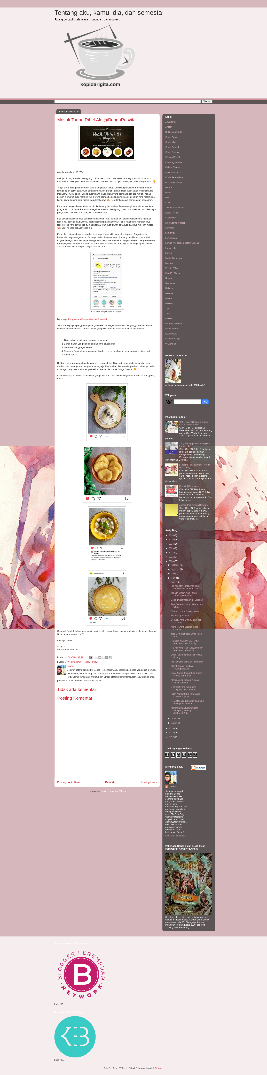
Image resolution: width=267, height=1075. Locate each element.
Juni (173, 578)
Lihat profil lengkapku (175, 835)
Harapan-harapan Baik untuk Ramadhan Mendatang (185, 642)
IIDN (167, 202)
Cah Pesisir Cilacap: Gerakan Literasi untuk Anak (193, 423)
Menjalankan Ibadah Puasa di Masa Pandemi (185, 681)
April (174, 718)
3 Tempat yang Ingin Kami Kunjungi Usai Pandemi (183, 688)
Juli (173, 573)
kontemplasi (171, 238)
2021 (171, 556)
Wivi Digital (170, 343)
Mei (173, 582)
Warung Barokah (173, 323)
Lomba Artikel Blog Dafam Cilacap (182, 243)
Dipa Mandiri (171, 172)
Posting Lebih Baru (68, 782)
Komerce (169, 227)
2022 (171, 552)
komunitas (170, 233)
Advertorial (170, 122)
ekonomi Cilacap (173, 182)
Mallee (168, 253)
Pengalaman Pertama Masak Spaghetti (87, 319)
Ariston (168, 127)
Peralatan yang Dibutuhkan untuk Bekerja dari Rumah (187, 702)
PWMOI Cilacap (173, 273)
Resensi (169, 293)
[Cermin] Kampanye (189, 486)
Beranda (110, 782)
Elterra (168, 187)
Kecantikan (170, 217)
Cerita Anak (171, 137)
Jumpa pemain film (174, 207)
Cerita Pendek (172, 147)
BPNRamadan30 (73, 662)
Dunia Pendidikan (174, 177)
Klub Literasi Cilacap (175, 223)
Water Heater (171, 328)
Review (94, 662)
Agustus (175, 569)
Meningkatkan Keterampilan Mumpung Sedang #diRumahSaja (184, 710)
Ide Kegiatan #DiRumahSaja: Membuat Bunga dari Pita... (185, 587)
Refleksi (169, 288)
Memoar (169, 263)
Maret (174, 723)
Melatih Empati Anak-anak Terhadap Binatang (184, 594)
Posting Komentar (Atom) (113, 791)
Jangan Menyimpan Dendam (193, 505)
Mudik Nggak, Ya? (180, 615)
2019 (171, 728)
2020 (171, 561)
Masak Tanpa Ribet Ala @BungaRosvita (182, 667)
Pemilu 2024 (171, 268)
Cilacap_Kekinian (173, 162)
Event (168, 192)
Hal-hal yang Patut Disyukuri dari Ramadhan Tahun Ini (187, 649)
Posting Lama (149, 782)
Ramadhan (170, 283)
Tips (167, 308)
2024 (171, 544)
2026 (171, 535)
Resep (86, 662)
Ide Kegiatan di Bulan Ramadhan (187, 661)
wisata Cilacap (172, 338)
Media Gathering (173, 258)
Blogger (158, 1068)
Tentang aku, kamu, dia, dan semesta (108, 12)
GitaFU (172, 786)
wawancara (171, 333)
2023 (171, 548)
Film (167, 197)
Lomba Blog (171, 248)
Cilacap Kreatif (172, 157)
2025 (171, 539)
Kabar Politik (171, 212)
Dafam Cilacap (172, 167)
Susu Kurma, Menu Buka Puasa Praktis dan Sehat (186, 674)
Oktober (175, 565)
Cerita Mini (170, 142)
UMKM (168, 318)
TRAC (168, 313)
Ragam (168, 278)
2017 (171, 737)
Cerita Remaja (172, 152)
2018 (171, 732)
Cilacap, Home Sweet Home (185, 611)
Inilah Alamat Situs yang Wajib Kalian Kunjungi (185, 695)
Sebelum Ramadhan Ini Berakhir (187, 600)
